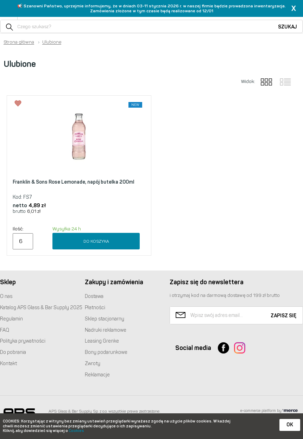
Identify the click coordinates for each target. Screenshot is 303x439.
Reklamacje (97, 375)
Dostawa (94, 296)
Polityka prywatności (22, 341)
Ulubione (51, 42)
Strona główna (19, 42)
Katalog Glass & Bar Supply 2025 (41, 308)
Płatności (95, 308)
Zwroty (92, 364)
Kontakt (8, 364)
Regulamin (11, 319)
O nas (6, 296)
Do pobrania (13, 352)
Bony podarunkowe (106, 352)
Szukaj (287, 27)
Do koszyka (96, 241)
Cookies (76, 430)
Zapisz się (283, 316)
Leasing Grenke (102, 341)
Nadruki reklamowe (105, 330)
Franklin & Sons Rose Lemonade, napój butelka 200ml (73, 182)
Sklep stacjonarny (104, 319)
